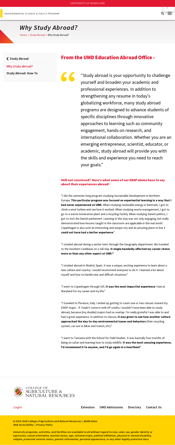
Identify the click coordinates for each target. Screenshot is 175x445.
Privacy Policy (44, 424)
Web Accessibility (23, 424)
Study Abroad (37, 34)
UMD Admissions (111, 407)
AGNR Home (90, 421)
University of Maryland (87, 3)
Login (17, 407)
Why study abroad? (20, 66)
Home (23, 34)
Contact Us (154, 407)
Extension (88, 407)
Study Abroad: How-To (22, 73)
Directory (134, 407)
